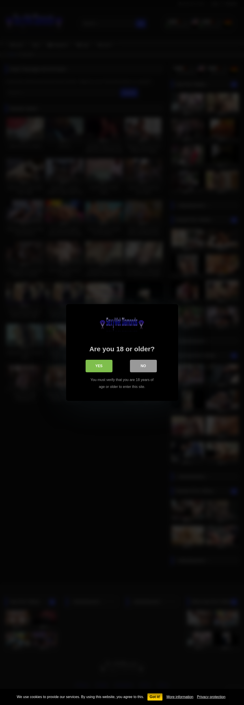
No (143, 366)
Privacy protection (211, 697)
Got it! (155, 697)
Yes (98, 366)
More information (179, 697)
